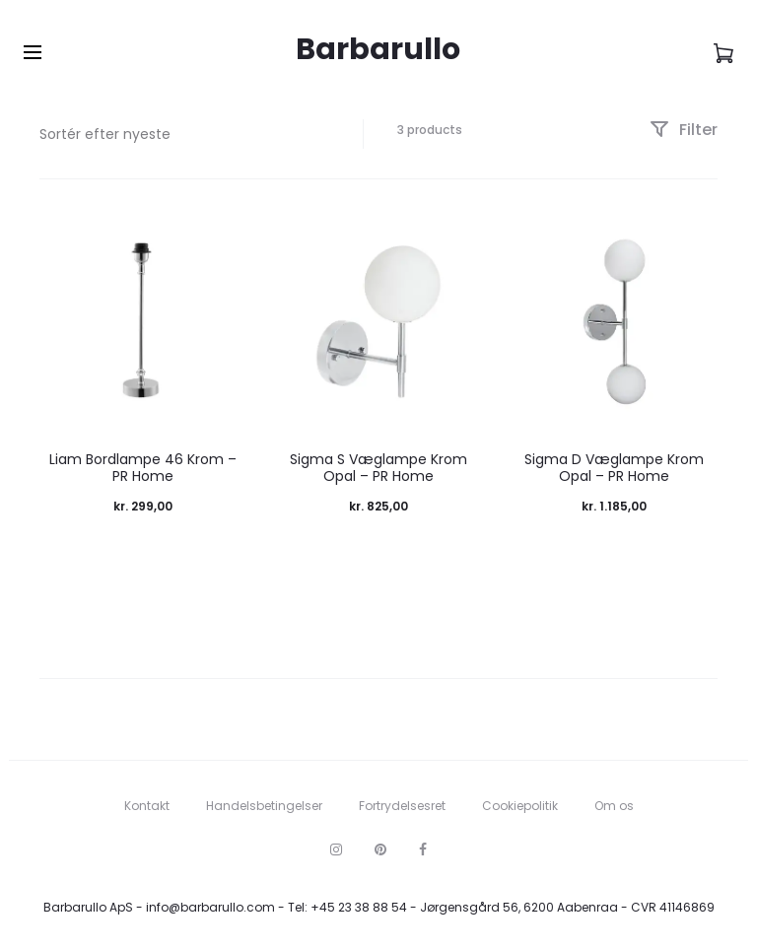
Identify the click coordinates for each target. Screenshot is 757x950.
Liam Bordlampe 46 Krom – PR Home (143, 467)
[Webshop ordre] (186, 134)
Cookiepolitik (520, 805)
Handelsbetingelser (264, 805)
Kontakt (147, 805)
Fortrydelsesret (402, 805)
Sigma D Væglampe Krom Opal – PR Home (614, 467)
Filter (684, 129)
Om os (614, 805)
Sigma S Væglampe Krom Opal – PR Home (378, 467)
